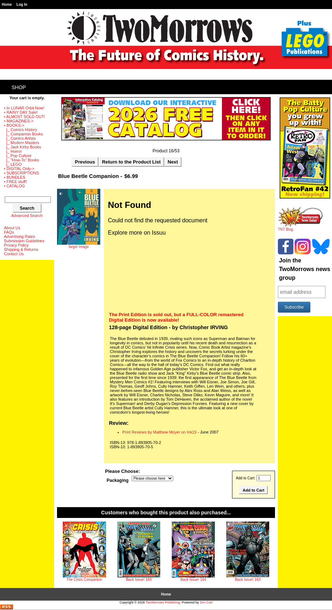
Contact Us (13, 254)
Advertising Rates (19, 236)
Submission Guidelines (24, 241)
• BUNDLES (14, 177)
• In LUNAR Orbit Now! (24, 108)
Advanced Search (27, 215)
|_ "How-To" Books (21, 160)
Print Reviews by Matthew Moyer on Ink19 (159, 432)
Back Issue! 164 (193, 579)
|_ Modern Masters (21, 142)
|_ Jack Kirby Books (22, 147)
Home (7, 4)
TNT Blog (300, 227)
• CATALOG (14, 186)
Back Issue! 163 (248, 579)
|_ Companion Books (23, 134)
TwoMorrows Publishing (163, 602)
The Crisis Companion (84, 579)
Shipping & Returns (21, 249)
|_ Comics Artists (20, 138)
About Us (12, 228)
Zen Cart (206, 602)
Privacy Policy (16, 245)
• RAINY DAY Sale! (21, 112)
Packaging (118, 480)
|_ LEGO (13, 164)
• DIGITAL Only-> (19, 168)
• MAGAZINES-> (19, 121)
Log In (22, 4)
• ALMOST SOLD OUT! (24, 116)
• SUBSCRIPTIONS (21, 173)
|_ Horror (13, 151)
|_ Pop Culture (17, 155)
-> (14, 125)
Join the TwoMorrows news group (304, 269)
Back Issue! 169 (139, 579)
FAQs (9, 232)
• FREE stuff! (15, 181)
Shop (19, 87)
